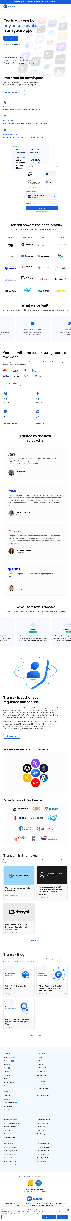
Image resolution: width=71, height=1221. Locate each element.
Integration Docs (42, 1085)
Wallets (39, 1061)
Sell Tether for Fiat (43, 1151)
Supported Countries (44, 1092)
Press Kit (6, 1079)
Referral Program (9, 1137)
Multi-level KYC (42, 1068)
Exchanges (40, 1064)
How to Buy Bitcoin (10, 1147)
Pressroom (9, 1061)
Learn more (12, 736)
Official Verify (8, 1130)
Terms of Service (42, 1123)
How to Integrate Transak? (12, 1123)
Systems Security (43, 1095)
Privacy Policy (41, 1127)
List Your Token (42, 1075)
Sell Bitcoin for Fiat (43, 1144)
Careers (6, 1071)
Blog (7, 1064)
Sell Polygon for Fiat (43, 1158)
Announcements (9, 1057)
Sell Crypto (42, 1140)
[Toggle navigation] (67, 6)
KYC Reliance (41, 1071)
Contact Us (7, 1086)
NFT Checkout (8, 1106)
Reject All (62, 1217)
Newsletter (9, 1082)
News (7, 1068)
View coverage (12, 384)
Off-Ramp (7, 1099)
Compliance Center (43, 1120)
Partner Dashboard (10, 1127)
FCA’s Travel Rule (42, 1130)
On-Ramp (7, 1095)
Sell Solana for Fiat (43, 1154)
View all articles (35, 1035)
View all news (35, 941)
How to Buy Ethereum (11, 1151)
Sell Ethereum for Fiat (44, 1147)
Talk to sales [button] (10, 38)
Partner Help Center (10, 1120)
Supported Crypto (43, 1088)
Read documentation (14, 92)
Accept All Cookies (49, 1217)
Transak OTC (8, 1110)
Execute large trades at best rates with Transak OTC (35, 2)
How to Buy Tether (10, 1154)
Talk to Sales (8, 1134)
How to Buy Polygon (10, 1161)
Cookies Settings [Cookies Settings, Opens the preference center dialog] (7, 1217)
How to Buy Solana (10, 1158)
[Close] (68, 1210)
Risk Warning (41, 1134)
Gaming (39, 1057)
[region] (35, 1214)
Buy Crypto (9, 1143)
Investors (7, 1075)
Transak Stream (10, 1103)
